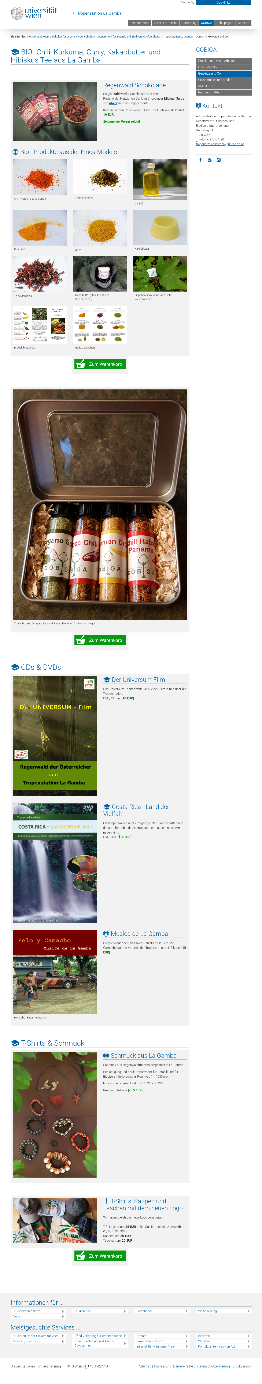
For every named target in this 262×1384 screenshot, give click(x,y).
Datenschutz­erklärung (213, 1366)
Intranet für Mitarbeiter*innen (156, 1346)
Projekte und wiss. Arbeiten (217, 61)
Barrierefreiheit (184, 1366)
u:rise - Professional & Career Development (94, 1343)
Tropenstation (139, 23)
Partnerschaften (209, 92)
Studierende (82, 1311)
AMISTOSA (205, 86)
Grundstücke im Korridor (215, 80)
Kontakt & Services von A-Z (216, 1346)
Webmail (204, 1341)
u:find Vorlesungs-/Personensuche (98, 1336)
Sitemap (145, 1366)
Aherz (113, 103)
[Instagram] (218, 159)
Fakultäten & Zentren (150, 1341)
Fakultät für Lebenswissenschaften (73, 36)
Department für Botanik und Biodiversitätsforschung (129, 36)
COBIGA (206, 23)
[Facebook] (200, 159)
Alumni (17, 1316)
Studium (243, 23)
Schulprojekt (225, 23)
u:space (141, 1336)
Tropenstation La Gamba (99, 13)
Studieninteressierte (26, 1311)
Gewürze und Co (209, 73)
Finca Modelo (207, 67)
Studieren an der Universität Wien (36, 1336)
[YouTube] (209, 159)
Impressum (162, 1366)
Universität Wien (39, 36)
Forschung (189, 23)
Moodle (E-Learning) (26, 1341)
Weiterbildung (207, 1311)
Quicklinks (223, 2)
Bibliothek (204, 1336)
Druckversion (242, 1366)
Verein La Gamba (165, 23)
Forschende (144, 1311)
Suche (187, 2)
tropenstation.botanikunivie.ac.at (220, 144)
